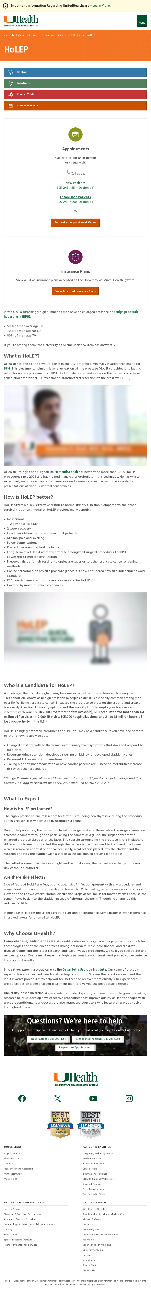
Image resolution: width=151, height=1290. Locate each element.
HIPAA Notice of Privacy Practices (75, 1281)
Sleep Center (11, 1235)
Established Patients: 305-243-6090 (98, 1039)
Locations (18, 83)
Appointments (12, 1153)
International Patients (95, 1174)
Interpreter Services (94, 1164)
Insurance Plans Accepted (18, 1169)
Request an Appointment (75, 1047)
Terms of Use (32, 1281)
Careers (87, 1255)
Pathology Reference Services (20, 1245)
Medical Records (92, 1159)
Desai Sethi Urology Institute (84, 969)
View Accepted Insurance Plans (75, 291)
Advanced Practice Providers (20, 1219)
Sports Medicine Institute (18, 1240)
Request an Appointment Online (75, 222)
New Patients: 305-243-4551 (48, 1039)
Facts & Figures (91, 1229)
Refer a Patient (12, 1209)
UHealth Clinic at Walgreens (98, 1179)
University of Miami (93, 1250)
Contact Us (89, 1270)
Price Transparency (93, 1189)
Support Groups (92, 1184)
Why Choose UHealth (94, 1209)
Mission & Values (92, 1219)
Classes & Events (23, 106)
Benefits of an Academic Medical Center (105, 1214)
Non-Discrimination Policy (105, 1281)
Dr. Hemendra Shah (64, 472)
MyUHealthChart (13, 1174)
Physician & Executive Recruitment (23, 1214)
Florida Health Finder (94, 1194)
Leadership (89, 1224)
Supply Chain (90, 1265)
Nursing (8, 1229)
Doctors (17, 72)
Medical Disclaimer (14, 1281)
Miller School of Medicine (97, 1245)
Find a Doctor (11, 1159)
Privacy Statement (49, 1281)
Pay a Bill (9, 1164)
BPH (7, 368)
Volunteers (89, 1260)
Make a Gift (10, 1179)
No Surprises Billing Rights (133, 1281)
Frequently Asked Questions (99, 1153)
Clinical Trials (21, 94)
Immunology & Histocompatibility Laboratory (29, 1224)
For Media (88, 1240)
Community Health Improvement (101, 1235)
